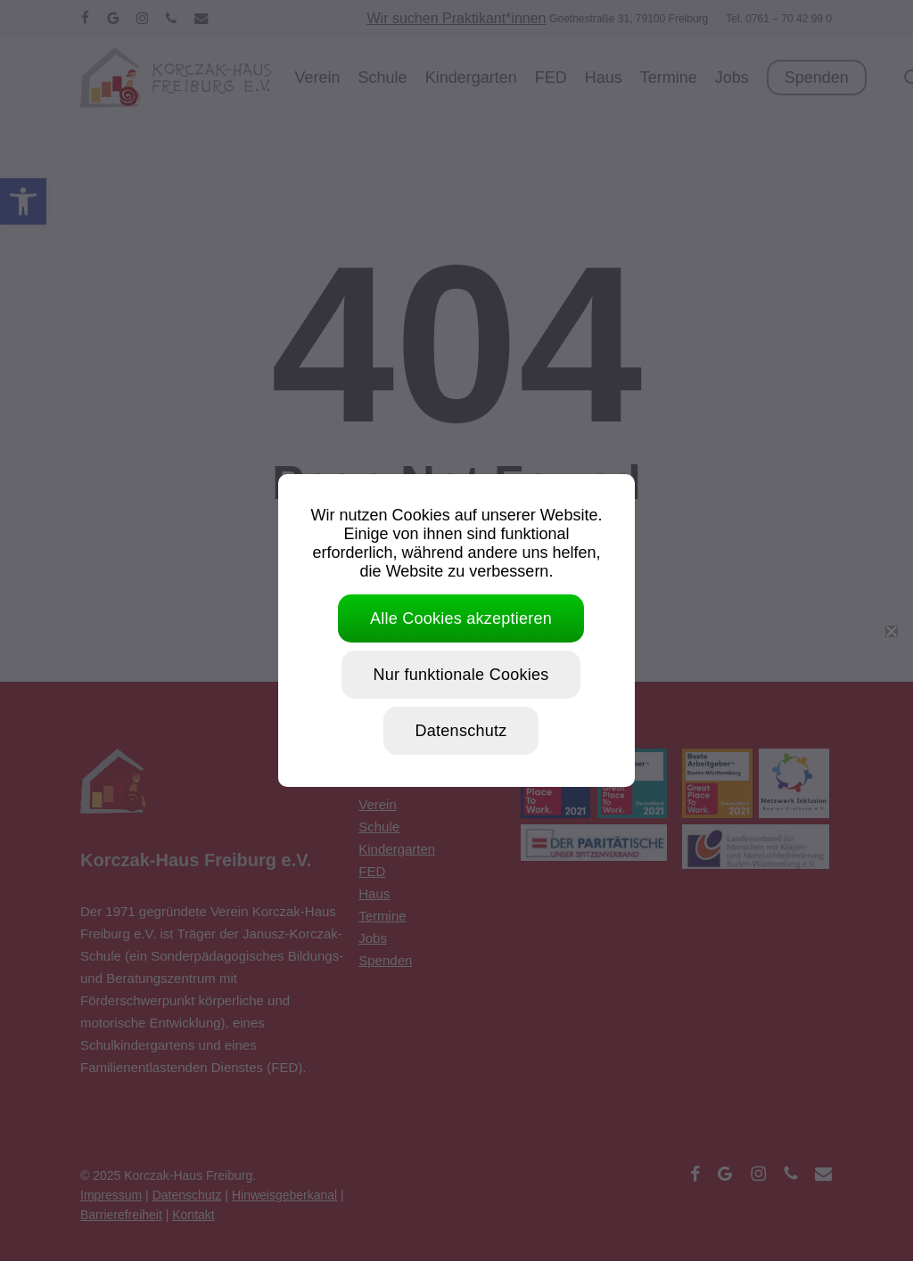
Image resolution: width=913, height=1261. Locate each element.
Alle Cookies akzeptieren (461, 618)
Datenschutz (461, 731)
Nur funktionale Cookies (461, 675)
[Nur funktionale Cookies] (891, 631)
